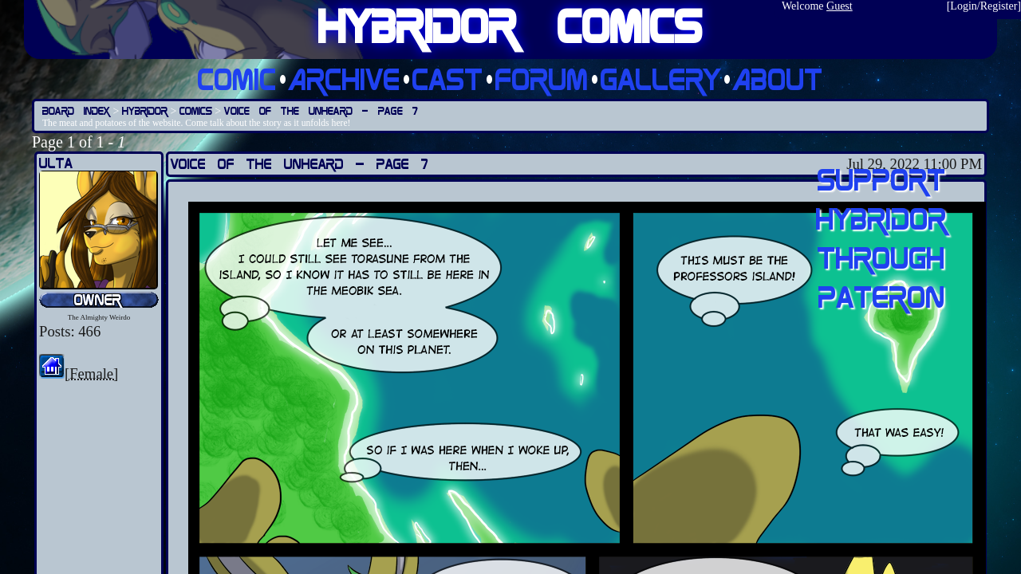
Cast (447, 78)
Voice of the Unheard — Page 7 (321, 110)
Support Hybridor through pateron (881, 237)
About (778, 78)
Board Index (76, 110)
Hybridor (145, 110)
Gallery (661, 78)
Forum (542, 78)
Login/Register (983, 6)
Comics (195, 110)
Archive (344, 78)
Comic (237, 78)
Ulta (56, 163)
